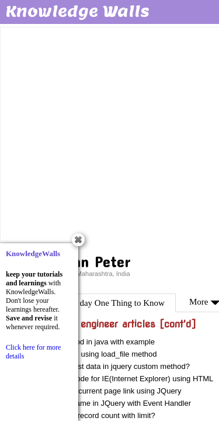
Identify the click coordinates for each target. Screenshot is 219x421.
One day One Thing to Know (114, 303)
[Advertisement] (109, 139)
